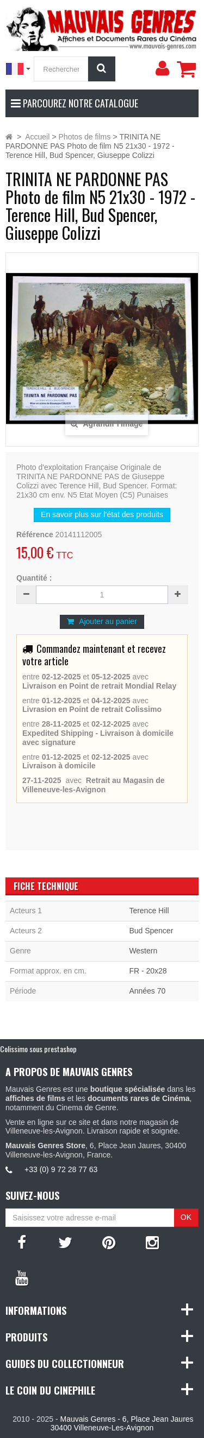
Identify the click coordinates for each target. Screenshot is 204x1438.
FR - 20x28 (147, 970)
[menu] (162, 68)
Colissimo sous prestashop (38, 1048)
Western (143, 950)
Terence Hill (149, 910)
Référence (34, 534)
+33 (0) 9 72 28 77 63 (60, 1169)
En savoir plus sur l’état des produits (102, 514)
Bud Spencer (151, 930)
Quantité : (34, 578)
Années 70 (147, 991)
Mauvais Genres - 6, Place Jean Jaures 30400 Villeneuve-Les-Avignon (122, 1424)
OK (186, 1217)
